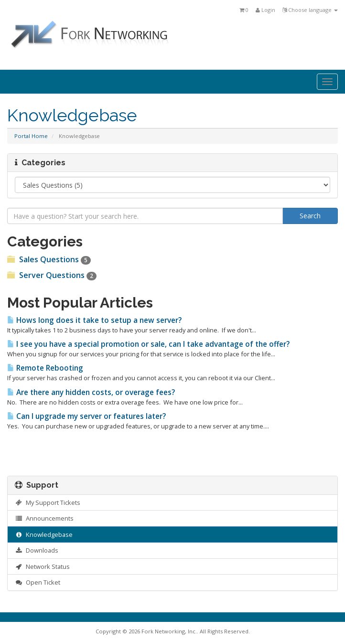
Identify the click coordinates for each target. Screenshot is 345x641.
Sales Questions (49, 259)
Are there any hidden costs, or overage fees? (91, 392)
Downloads (36, 550)
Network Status (42, 566)
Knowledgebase (44, 534)
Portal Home (31, 135)
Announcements (44, 518)
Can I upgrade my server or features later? (86, 416)
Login (265, 9)
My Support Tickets (47, 502)
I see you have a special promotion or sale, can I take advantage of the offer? (148, 344)
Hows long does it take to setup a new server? (94, 320)
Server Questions (52, 275)
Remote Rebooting (45, 368)
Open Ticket (37, 582)
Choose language (310, 9)
